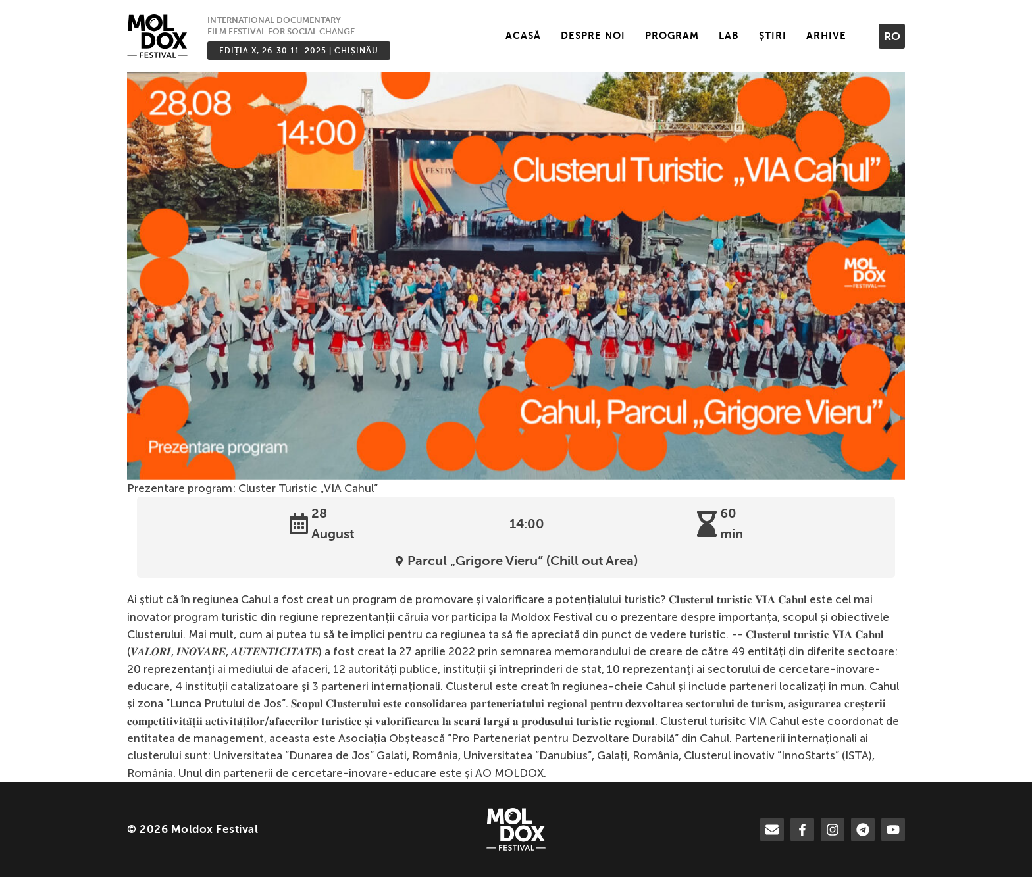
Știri (773, 35)
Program (672, 35)
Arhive (826, 35)
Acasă (523, 35)
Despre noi (593, 35)
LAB (729, 35)
